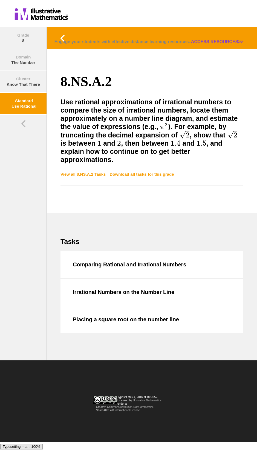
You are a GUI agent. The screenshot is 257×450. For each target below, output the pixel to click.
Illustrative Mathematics (147, 400)
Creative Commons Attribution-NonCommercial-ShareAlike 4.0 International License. (125, 408)
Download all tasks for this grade (142, 174)
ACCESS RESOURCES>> (217, 41)
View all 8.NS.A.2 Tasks (83, 174)
